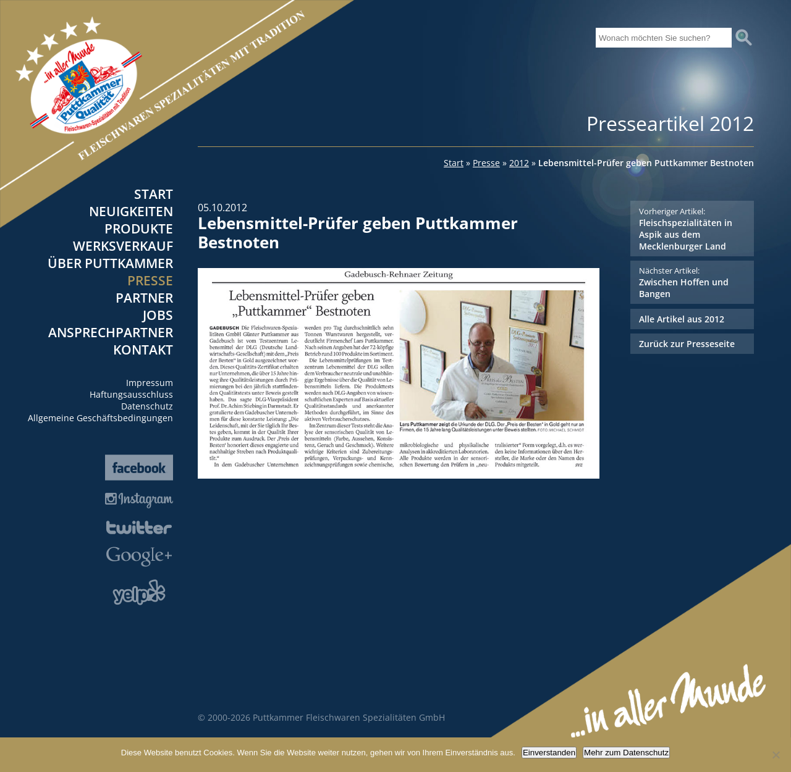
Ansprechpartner (110, 332)
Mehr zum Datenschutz (626, 752)
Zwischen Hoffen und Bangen (692, 282)
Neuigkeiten (131, 211)
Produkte (138, 228)
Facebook (139, 467)
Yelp (139, 592)
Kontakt (143, 349)
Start (153, 194)
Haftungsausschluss (131, 394)
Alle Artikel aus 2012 (681, 319)
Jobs (158, 315)
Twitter (139, 527)
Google (139, 557)
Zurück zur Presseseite (687, 344)
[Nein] (775, 755)
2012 (519, 163)
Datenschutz (147, 406)
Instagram (139, 500)
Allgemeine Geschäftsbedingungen (100, 418)
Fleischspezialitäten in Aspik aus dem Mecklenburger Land (692, 229)
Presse (150, 280)
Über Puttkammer (110, 263)
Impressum (149, 382)
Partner (144, 297)
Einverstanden (549, 752)
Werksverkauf (123, 245)
